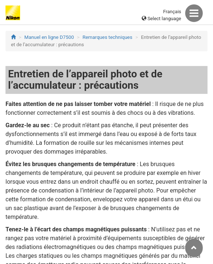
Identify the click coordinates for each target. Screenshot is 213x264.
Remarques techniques (107, 37)
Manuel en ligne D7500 (49, 37)
